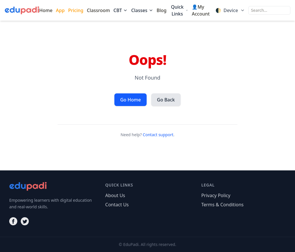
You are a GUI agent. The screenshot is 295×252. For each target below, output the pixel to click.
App (60, 10)
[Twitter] (25, 221)
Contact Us (116, 204)
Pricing (75, 10)
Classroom (98, 10)
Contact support (158, 134)
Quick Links (179, 10)
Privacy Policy (215, 195)
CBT (121, 10)
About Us (115, 195)
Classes (142, 10)
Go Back (166, 100)
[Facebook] (13, 221)
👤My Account (201, 10)
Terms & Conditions (222, 204)
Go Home (130, 100)
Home (45, 10)
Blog (162, 10)
